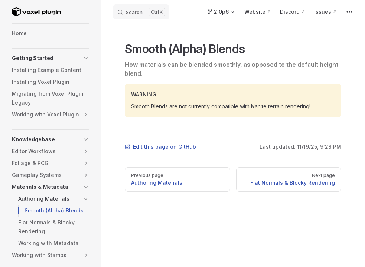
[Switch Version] (221, 12)
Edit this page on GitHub (160, 147)
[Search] (141, 11)
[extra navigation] (349, 12)
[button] (86, 58)
